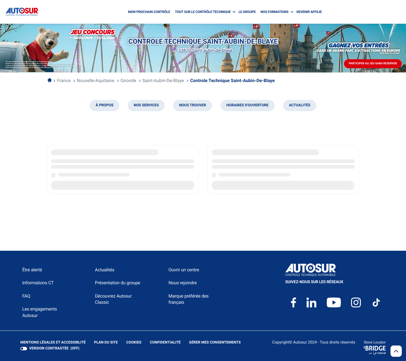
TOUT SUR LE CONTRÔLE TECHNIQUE (203, 12)
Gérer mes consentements (215, 342)
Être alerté (32, 269)
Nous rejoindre (182, 282)
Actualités (104, 269)
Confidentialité (165, 342)
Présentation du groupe (117, 282)
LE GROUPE (247, 12)
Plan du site (106, 342)
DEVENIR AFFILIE (309, 12)
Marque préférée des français (188, 299)
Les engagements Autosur (39, 312)
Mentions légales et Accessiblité (53, 342)
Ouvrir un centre (183, 269)
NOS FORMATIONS (274, 12)
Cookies (134, 342)
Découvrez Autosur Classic (113, 299)
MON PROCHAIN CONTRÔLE (149, 12)
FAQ (26, 296)
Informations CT (38, 282)
